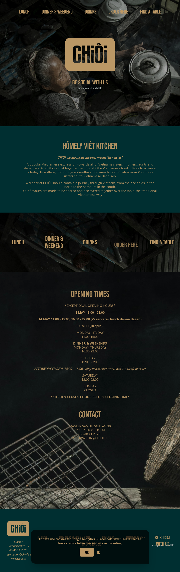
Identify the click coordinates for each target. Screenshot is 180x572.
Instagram (84, 88)
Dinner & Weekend (57, 12)
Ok (87, 552)
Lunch (24, 12)
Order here (118, 12)
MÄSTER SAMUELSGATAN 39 (90, 428)
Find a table (150, 12)
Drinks (91, 12)
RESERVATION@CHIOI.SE (90, 440)
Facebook (96, 88)
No (98, 552)
